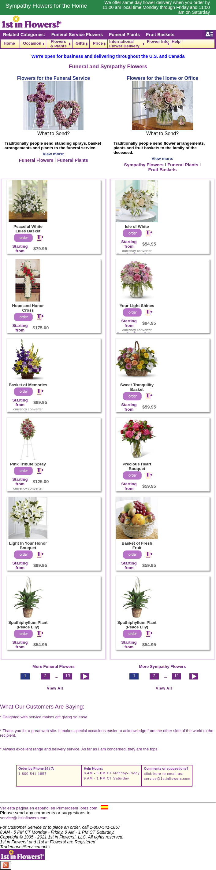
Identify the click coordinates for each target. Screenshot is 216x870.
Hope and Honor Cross (28, 308)
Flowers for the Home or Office (162, 78)
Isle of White (137, 226)
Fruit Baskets (160, 34)
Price (98, 43)
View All (55, 688)
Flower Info (158, 41)
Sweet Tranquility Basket (137, 387)
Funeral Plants (124, 34)
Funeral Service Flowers (77, 34)
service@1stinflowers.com (167, 778)
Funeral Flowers (36, 160)
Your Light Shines (137, 305)
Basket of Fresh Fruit (136, 545)
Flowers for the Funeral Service (53, 78)
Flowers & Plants (58, 43)
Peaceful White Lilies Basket (28, 228)
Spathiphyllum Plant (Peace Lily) (27, 624)
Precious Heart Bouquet (136, 466)
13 (67, 675)
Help (176, 41)
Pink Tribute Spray (28, 464)
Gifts (80, 43)
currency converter (28, 409)
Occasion (32, 43)
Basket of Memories (28, 385)
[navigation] (108, 44)
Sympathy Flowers (144, 164)
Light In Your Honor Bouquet (28, 545)
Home (9, 43)
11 (176, 675)
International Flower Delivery (124, 43)
